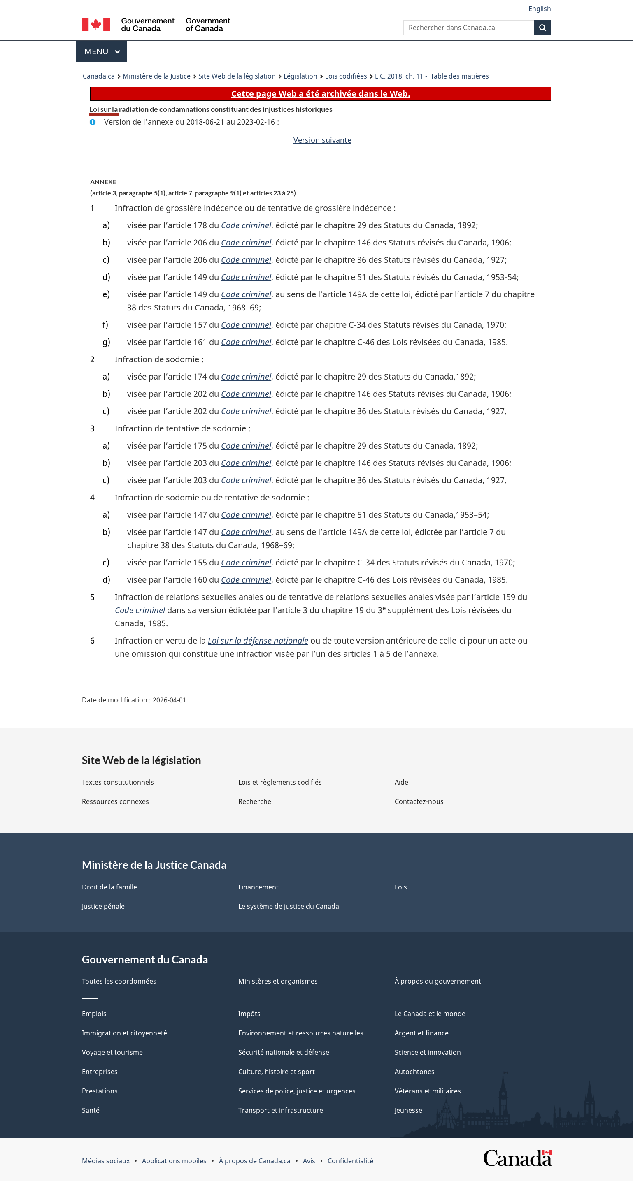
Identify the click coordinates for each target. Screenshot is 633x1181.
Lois (401, 887)
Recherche (254, 801)
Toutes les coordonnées (119, 981)
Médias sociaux (106, 1160)
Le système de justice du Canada (288, 906)
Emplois (94, 1013)
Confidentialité (350, 1160)
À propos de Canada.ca (255, 1160)
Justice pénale (103, 906)
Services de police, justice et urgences (297, 1090)
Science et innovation (428, 1052)
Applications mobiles (174, 1160)
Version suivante (322, 140)
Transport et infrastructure (280, 1110)
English (539, 8)
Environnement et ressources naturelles (300, 1032)
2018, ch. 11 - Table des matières (432, 76)
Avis (309, 1160)
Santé (91, 1110)
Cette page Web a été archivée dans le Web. (320, 93)
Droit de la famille (109, 887)
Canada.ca (99, 76)
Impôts (249, 1013)
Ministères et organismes (278, 981)
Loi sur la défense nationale (258, 640)
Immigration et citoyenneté (124, 1032)
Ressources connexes (115, 801)
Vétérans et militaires (428, 1090)
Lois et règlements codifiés (280, 782)
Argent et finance (422, 1032)
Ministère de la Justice (157, 76)
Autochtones (415, 1071)
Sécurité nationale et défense (283, 1052)
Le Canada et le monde (430, 1013)
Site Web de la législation (237, 76)
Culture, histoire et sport (276, 1071)
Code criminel (246, 225)
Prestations (100, 1090)
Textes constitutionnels (118, 782)
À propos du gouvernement (438, 981)
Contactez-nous (419, 801)
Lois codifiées (346, 76)
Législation (300, 76)
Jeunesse (408, 1110)
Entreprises (100, 1071)
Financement (258, 887)
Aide (401, 782)
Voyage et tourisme (112, 1052)
